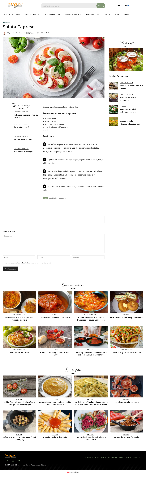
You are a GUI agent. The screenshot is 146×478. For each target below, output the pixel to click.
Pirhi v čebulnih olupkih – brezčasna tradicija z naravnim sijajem (19, 403)
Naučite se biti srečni (23, 151)
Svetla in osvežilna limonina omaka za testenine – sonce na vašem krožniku (91, 403)
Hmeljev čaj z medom (118, 76)
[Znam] (15, 5)
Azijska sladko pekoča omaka (126, 437)
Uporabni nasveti (21, 111)
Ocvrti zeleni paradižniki (19, 352)
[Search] (100, 5)
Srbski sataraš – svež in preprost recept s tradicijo (19, 318)
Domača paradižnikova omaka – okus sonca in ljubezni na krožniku (91, 353)
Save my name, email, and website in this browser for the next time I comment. (28, 263)
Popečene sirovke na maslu (127, 402)
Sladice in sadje (126, 82)
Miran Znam (19, 33)
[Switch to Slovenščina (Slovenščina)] (73, 472)
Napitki (112, 73)
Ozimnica (55, 314)
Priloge (6, 22)
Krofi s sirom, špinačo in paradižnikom (126, 317)
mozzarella (62, 198)
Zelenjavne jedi (19, 314)
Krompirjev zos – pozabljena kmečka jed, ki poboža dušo (55, 403)
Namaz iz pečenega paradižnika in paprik (55, 353)
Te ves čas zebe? (21, 127)
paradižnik (52, 198)
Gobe (122, 118)
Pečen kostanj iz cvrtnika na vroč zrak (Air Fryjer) (19, 438)
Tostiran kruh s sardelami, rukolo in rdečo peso (91, 438)
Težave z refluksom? (23, 139)
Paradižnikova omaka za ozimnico (55, 317)
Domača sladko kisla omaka (55, 437)
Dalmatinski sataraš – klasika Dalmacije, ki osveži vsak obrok (90, 318)
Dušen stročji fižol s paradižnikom (126, 352)
